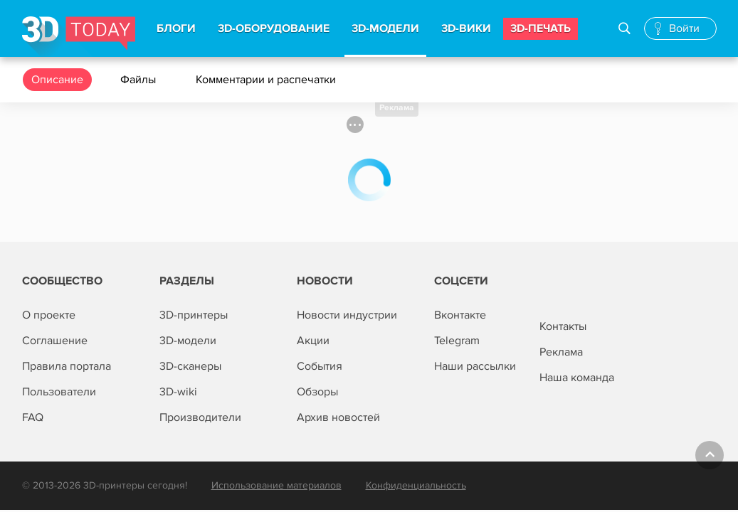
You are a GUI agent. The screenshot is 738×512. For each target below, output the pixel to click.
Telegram (457, 341)
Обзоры (317, 392)
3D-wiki (178, 392)
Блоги (176, 28)
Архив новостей (338, 417)
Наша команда (576, 377)
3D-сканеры (190, 366)
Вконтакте (460, 315)
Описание (57, 80)
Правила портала (66, 366)
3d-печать (540, 28)
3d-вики (466, 28)
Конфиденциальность (416, 485)
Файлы (139, 80)
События (319, 366)
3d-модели (385, 28)
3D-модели (187, 341)
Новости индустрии (347, 315)
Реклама (396, 107)
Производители (200, 417)
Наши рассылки (475, 366)
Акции (313, 341)
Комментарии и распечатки (267, 80)
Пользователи (59, 392)
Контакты (562, 326)
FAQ (32, 417)
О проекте (48, 315)
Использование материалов (276, 485)
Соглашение (55, 341)
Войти (684, 28)
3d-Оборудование (274, 28)
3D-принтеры (193, 315)
